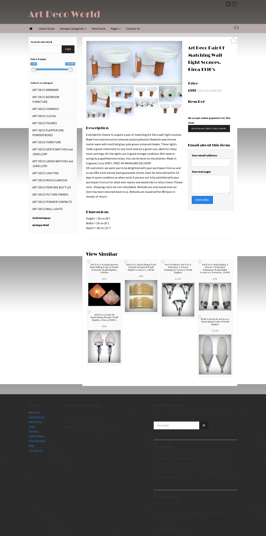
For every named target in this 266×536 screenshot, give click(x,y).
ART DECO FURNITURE (46, 142)
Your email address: (205, 155)
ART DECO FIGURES (44, 123)
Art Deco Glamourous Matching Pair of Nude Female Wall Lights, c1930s (104, 268)
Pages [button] (116, 28)
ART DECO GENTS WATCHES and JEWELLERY (52, 151)
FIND (68, 49)
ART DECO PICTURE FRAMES (50, 194)
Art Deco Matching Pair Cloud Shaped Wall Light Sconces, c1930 (141, 267)
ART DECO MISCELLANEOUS (49, 180)
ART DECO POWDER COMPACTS (52, 202)
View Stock (98, 28)
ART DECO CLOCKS (44, 116)
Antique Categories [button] (73, 28)
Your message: (201, 171)
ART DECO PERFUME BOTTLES (51, 187)
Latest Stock (47, 28)
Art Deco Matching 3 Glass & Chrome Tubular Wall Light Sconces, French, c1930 (215, 268)
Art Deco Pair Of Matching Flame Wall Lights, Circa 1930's (104, 317)
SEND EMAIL (202, 200)
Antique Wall (40, 225)
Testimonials (37, 441)
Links (32, 426)
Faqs (31, 445)
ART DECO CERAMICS (45, 109)
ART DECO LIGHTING (45, 173)
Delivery (34, 431)
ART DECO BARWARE (45, 90)
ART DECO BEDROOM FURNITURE (45, 99)
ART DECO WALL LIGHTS (47, 209)
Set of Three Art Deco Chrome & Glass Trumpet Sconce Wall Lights (178, 268)
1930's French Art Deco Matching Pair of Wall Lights (215, 322)
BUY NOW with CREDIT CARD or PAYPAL (209, 128)
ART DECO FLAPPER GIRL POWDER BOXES (48, 132)
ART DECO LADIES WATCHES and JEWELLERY (52, 163)
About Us (34, 412)
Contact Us (133, 28)
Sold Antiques (41, 218)
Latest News (36, 436)
